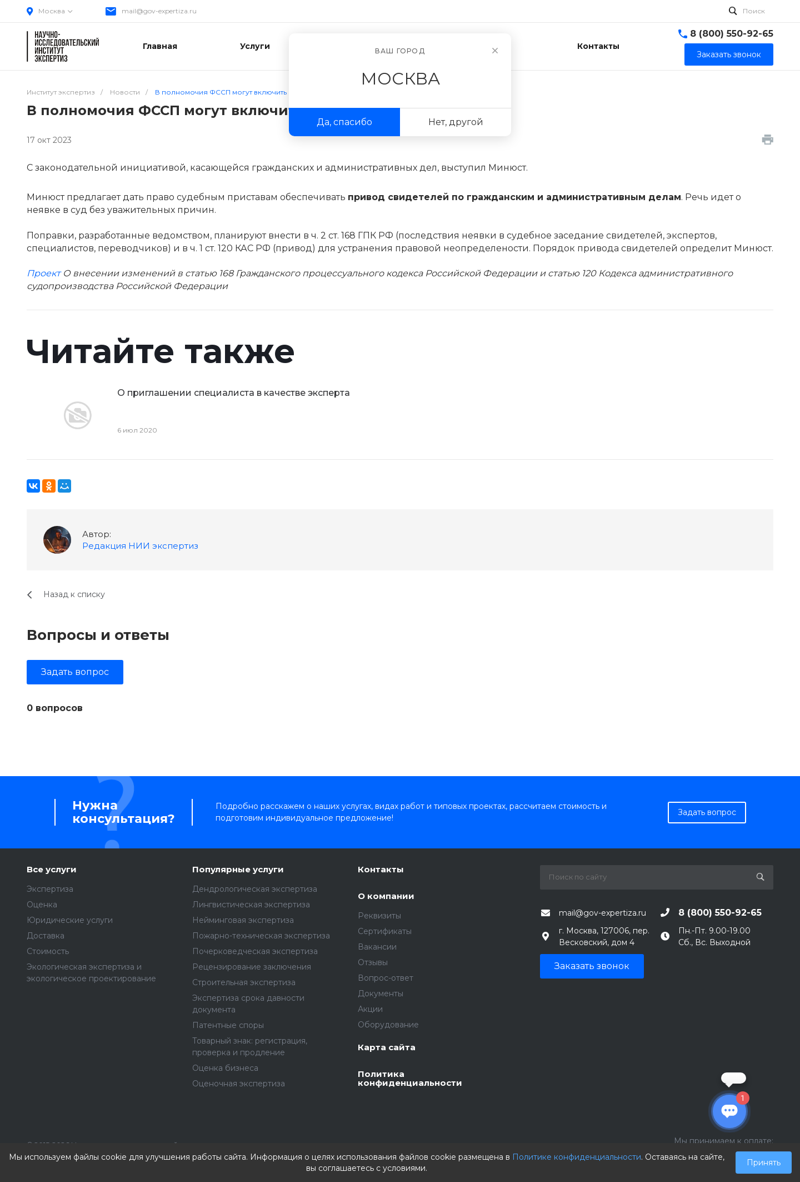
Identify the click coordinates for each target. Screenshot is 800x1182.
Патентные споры (228, 1025)
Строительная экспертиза (244, 982)
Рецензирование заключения (251, 967)
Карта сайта (387, 1047)
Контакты (381, 870)
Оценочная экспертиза (238, 1084)
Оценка (42, 905)
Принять (764, 1163)
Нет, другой (455, 122)
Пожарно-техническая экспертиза (261, 936)
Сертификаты (385, 931)
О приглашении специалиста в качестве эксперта (233, 393)
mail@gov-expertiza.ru (159, 11)
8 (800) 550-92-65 (731, 33)
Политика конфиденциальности (410, 1079)
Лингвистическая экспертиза (251, 905)
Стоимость (48, 951)
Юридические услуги (70, 920)
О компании (386, 896)
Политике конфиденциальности (576, 1157)
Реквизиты (379, 916)
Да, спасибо (344, 122)
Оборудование (388, 1025)
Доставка (45, 936)
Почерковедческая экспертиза (255, 951)
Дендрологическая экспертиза (254, 889)
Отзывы (373, 962)
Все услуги (52, 870)
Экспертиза (50, 889)
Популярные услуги (238, 870)
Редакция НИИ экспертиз (140, 545)
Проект (44, 273)
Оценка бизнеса (225, 1068)
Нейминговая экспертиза (243, 920)
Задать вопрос (75, 672)
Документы (380, 994)
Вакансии (377, 947)
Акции (370, 1009)
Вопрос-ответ (385, 978)
